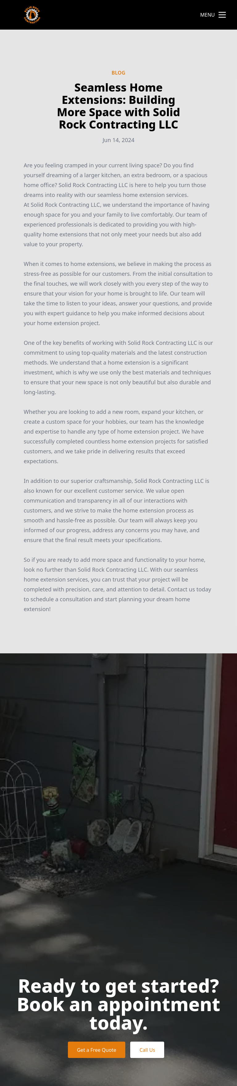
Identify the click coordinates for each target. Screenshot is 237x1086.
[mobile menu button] (222, 14)
